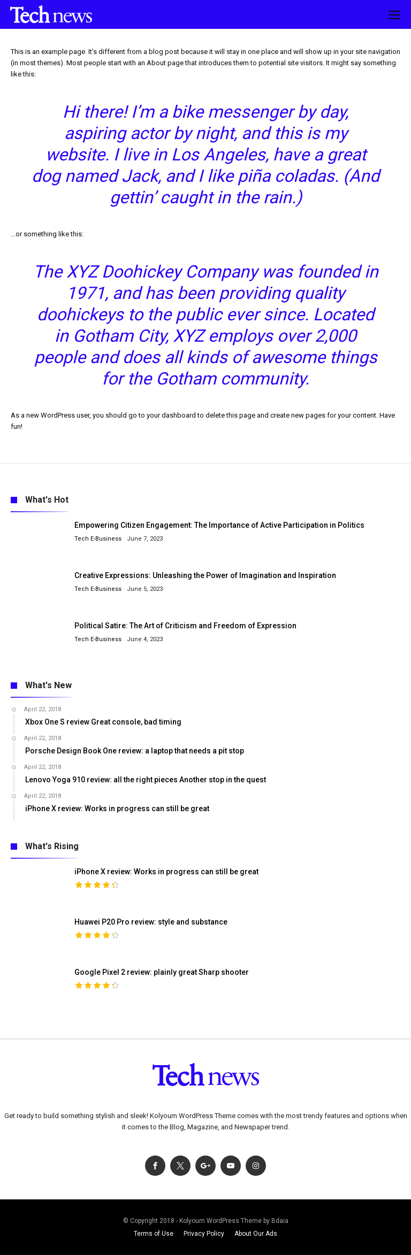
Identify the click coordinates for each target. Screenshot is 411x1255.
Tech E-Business (97, 538)
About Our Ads (255, 1233)
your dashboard (171, 415)
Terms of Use (153, 1233)
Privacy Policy (204, 1233)
